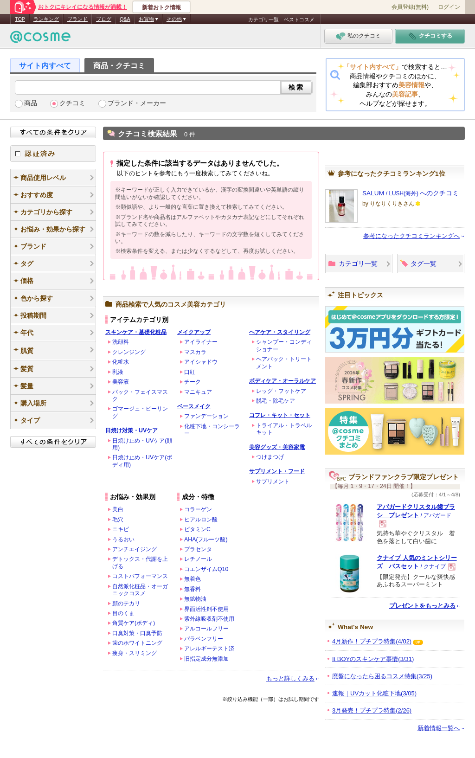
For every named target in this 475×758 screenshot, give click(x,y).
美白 (117, 509)
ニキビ (120, 529)
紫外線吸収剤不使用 (209, 619)
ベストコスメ (299, 19)
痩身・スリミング (134, 653)
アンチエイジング (134, 549)
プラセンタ (198, 549)
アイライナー (201, 342)
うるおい (123, 539)
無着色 (192, 579)
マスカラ (195, 352)
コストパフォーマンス (140, 576)
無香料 (192, 589)
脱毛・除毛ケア (275, 401)
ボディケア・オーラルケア (282, 381)
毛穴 (117, 519)
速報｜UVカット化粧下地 (374, 693)
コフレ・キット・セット (279, 415)
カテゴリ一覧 (263, 19)
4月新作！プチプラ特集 (371, 641)
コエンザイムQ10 (206, 569)
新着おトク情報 (161, 7)
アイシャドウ (201, 362)
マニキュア (198, 392)
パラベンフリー (203, 639)
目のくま (123, 613)
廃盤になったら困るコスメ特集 (382, 676)
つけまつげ (270, 457)
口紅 (189, 372)
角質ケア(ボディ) (133, 623)
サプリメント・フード (277, 471)
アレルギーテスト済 (209, 648)
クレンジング (129, 352)
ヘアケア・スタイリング (279, 332)
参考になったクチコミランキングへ (411, 235)
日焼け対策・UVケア (131, 430)
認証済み (53, 153)
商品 (30, 103)
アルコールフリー (206, 628)
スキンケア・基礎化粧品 (136, 332)
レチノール (198, 559)
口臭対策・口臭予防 (137, 633)
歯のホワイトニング (137, 643)
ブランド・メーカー (137, 103)
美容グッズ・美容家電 (277, 447)
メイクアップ (194, 332)
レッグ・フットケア (281, 391)
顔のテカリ (126, 603)
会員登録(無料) (410, 7)
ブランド (77, 19)
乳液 (117, 372)
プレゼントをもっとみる (422, 605)
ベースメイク (194, 406)
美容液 (120, 382)
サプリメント (272, 481)
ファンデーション (206, 416)
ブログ (103, 19)
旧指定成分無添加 (206, 658)
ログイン (449, 7)
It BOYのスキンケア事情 (373, 658)
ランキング (46, 19)
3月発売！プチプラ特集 (371, 710)
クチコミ (72, 103)
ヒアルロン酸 (201, 519)
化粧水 (120, 362)
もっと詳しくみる (290, 678)
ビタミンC (197, 529)
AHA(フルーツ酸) (206, 539)
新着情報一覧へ (438, 728)
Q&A (125, 19)
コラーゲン (198, 509)
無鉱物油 (195, 599)
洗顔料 (120, 342)
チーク (192, 382)
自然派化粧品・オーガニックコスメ (140, 590)
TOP (20, 19)
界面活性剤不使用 (206, 609)
